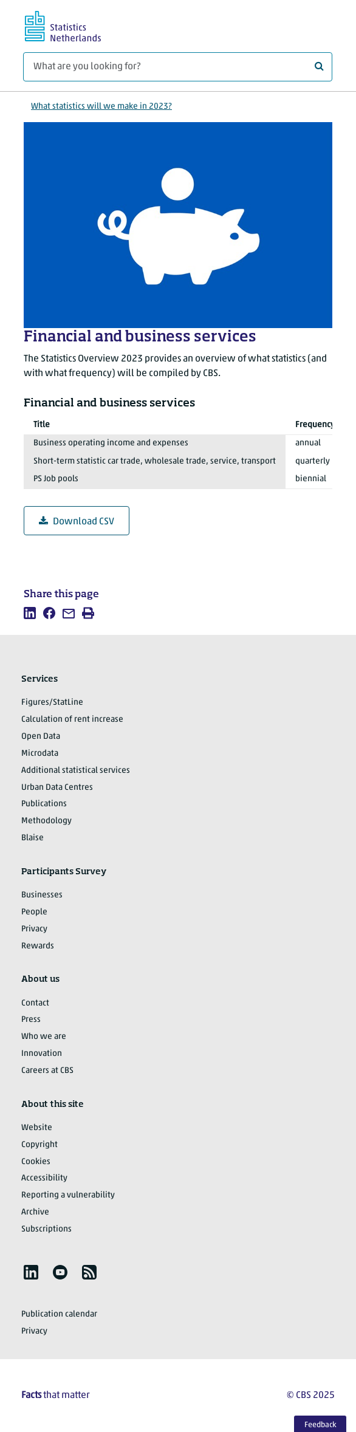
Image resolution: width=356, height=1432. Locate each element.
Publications (44, 804)
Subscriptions (46, 1229)
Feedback (320, 1425)
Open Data (40, 737)
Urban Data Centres (57, 788)
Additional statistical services (75, 771)
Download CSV (76, 521)
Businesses (42, 895)
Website (36, 1128)
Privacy (34, 929)
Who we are (43, 1037)
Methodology (46, 821)
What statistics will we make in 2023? (101, 107)
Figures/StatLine (52, 703)
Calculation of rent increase (72, 720)
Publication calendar (59, 1314)
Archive (35, 1212)
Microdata (39, 754)
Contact (35, 1003)
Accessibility (44, 1178)
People (34, 912)
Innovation (41, 1054)
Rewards (37, 946)
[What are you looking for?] (177, 66)
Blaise (32, 838)
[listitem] (29, 613)
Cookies (35, 1162)
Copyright (39, 1145)
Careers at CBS (47, 1071)
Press (31, 1020)
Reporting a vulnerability (68, 1195)
